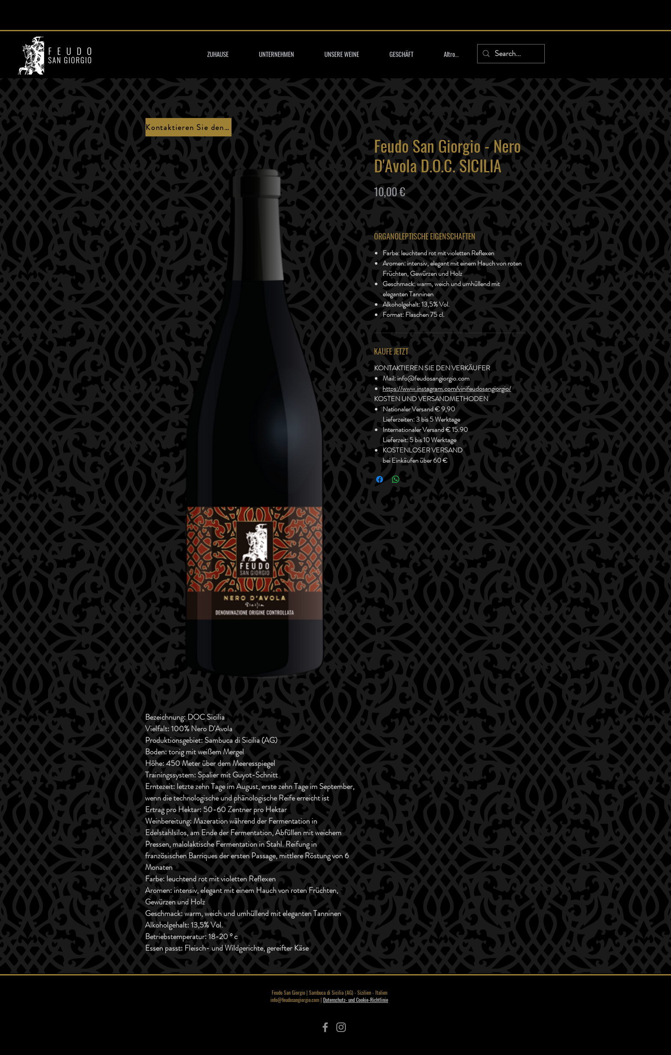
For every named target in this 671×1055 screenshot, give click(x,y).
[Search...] (510, 53)
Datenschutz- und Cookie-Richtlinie (355, 999)
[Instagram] (341, 1027)
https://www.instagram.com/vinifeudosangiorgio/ (447, 388)
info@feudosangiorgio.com (294, 999)
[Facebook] (325, 1027)
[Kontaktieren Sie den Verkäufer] (188, 127)
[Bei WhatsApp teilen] (396, 479)
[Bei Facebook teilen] (379, 479)
